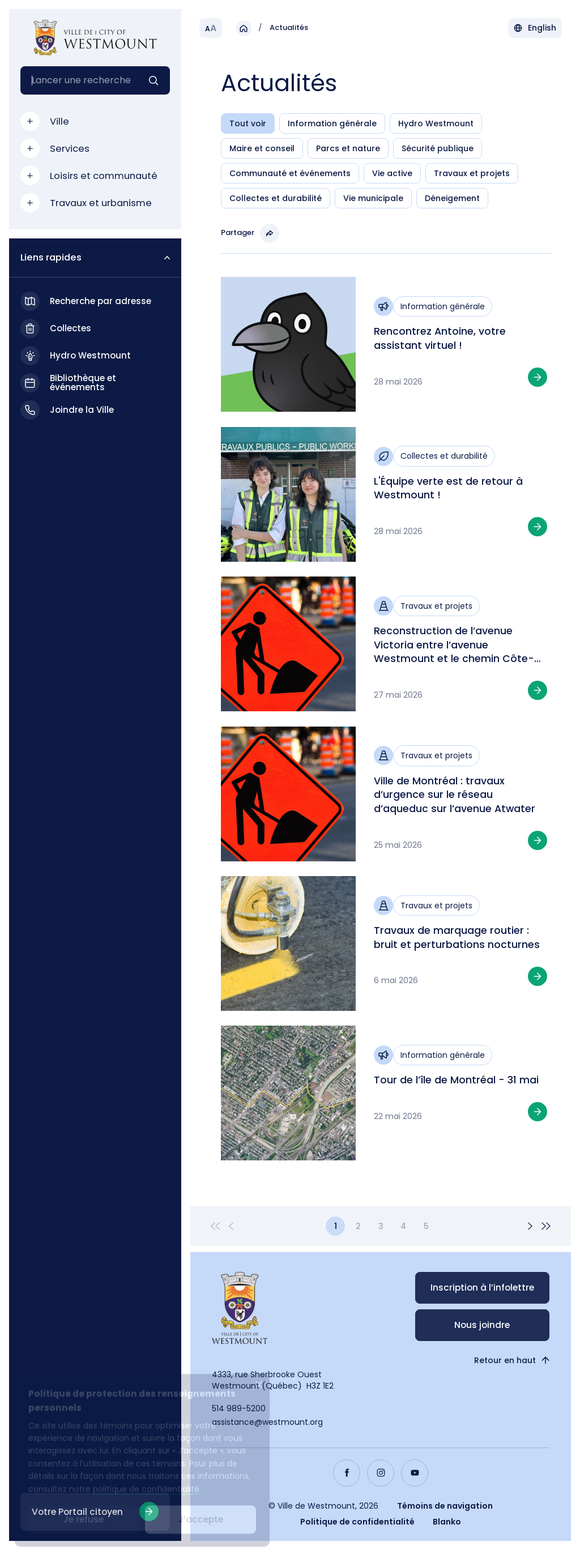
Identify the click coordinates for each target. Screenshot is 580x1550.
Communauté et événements (290, 175)
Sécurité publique (438, 150)
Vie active (392, 175)
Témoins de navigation (445, 1505)
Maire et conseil (262, 150)
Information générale (332, 125)
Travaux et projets (472, 175)
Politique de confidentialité (357, 1521)
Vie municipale (373, 200)
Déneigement (452, 200)
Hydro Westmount (436, 125)
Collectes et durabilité (275, 200)
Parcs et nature (348, 150)
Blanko (447, 1521)
